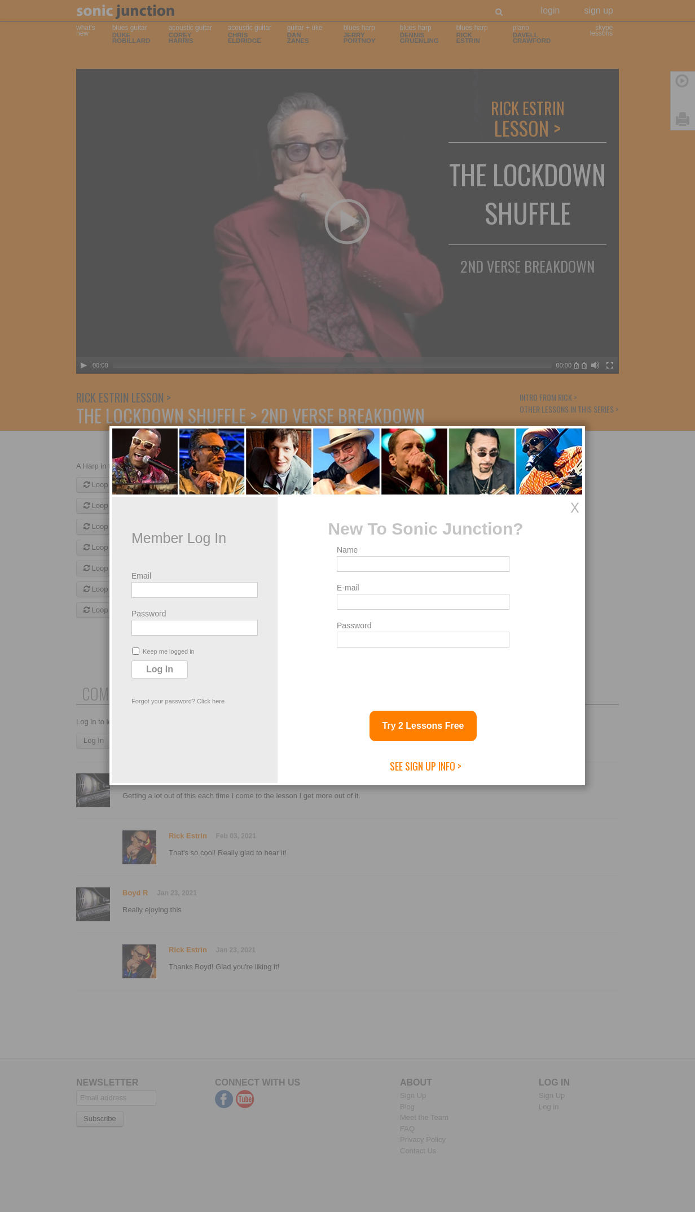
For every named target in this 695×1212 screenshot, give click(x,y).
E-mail (348, 587)
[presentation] (422, 675)
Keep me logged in (163, 651)
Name (347, 549)
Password (148, 613)
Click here (211, 701)
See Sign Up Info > (425, 766)
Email (141, 575)
